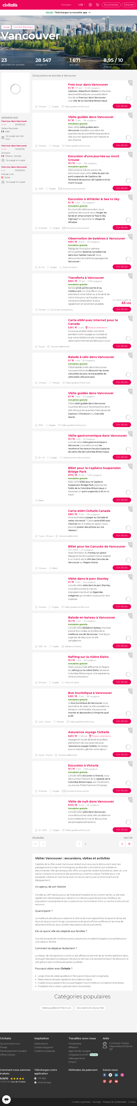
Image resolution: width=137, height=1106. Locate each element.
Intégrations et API (78, 1054)
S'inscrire (129, 4)
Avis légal (97, 1102)
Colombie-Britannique (23, 27)
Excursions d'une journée (90, 1008)
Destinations (41, 1043)
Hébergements (76, 1058)
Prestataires (74, 1043)
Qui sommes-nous (10, 1043)
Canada (6, 27)
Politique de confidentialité (114, 1102)
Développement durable (13, 1051)
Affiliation (73, 1047)
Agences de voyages (79, 1051)
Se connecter (111, 4)
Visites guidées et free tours (56, 1008)
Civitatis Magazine (43, 1047)
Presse (3, 1047)
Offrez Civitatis (7, 1054)
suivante (121, 844)
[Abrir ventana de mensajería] (6, 1099)
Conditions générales (81, 1102)
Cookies (132, 1102)
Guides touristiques (44, 1051)
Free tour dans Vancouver (14, 121)
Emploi (72, 1062)
